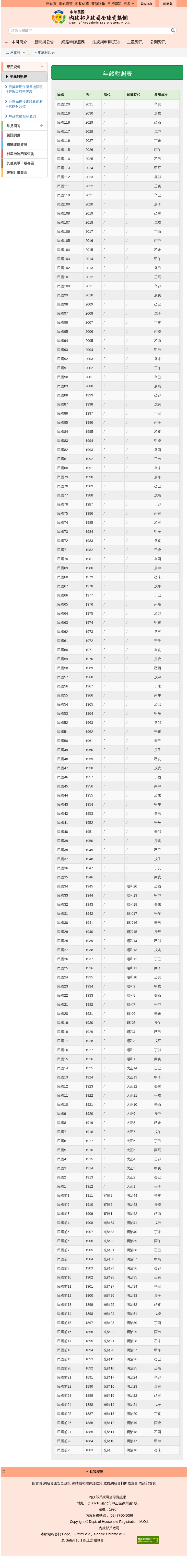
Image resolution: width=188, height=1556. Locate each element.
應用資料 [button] (25, 66)
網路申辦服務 (73, 42)
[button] (94, 1471)
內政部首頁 (147, 1483)
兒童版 (168, 3)
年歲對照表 (46, 52)
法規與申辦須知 (106, 42)
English (146, 3)
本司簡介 (19, 42)
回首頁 (51, 4)
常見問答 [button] (25, 125)
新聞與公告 (44, 42)
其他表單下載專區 (20, 163)
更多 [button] (129, 4)
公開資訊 (158, 42)
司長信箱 (82, 4)
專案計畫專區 (17, 173)
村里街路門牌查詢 (20, 154)
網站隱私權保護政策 (87, 1483)
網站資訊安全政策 (57, 1483)
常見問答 (114, 4)
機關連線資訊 (17, 144)
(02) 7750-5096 (121, 1515)
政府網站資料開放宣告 (121, 1483)
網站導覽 (66, 4)
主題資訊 (135, 42)
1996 (113, 1509)
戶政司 (15, 52)
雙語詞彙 (98, 4)
